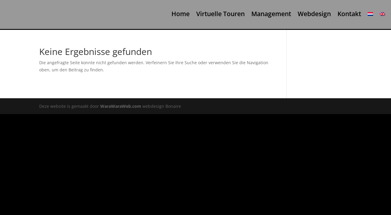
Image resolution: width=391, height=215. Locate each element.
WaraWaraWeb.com (120, 106)
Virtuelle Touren (220, 14)
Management (271, 14)
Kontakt (349, 14)
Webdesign (314, 14)
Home (180, 14)
